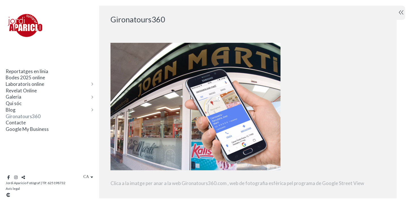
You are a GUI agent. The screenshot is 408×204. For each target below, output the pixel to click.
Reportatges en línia (27, 71)
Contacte (16, 123)
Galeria (13, 97)
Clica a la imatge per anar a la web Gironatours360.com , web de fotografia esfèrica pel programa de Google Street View (237, 183)
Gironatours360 (23, 116)
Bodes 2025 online (25, 77)
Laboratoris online (25, 84)
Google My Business (27, 129)
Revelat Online (21, 91)
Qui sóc (14, 103)
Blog (11, 110)
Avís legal (13, 188)
